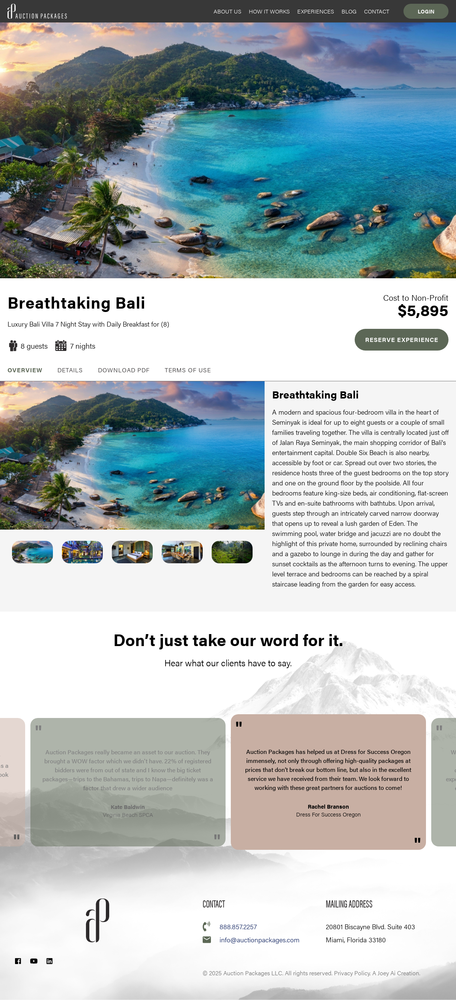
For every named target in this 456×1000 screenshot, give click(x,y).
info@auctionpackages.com (259, 939)
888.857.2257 (238, 926)
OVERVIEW (25, 370)
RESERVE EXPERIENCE (401, 339)
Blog (349, 11)
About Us (227, 11)
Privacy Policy (352, 973)
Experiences (315, 11)
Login (426, 11)
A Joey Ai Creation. (396, 973)
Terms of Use (188, 370)
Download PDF (124, 370)
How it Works (269, 11)
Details (70, 370)
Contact (376, 11)
